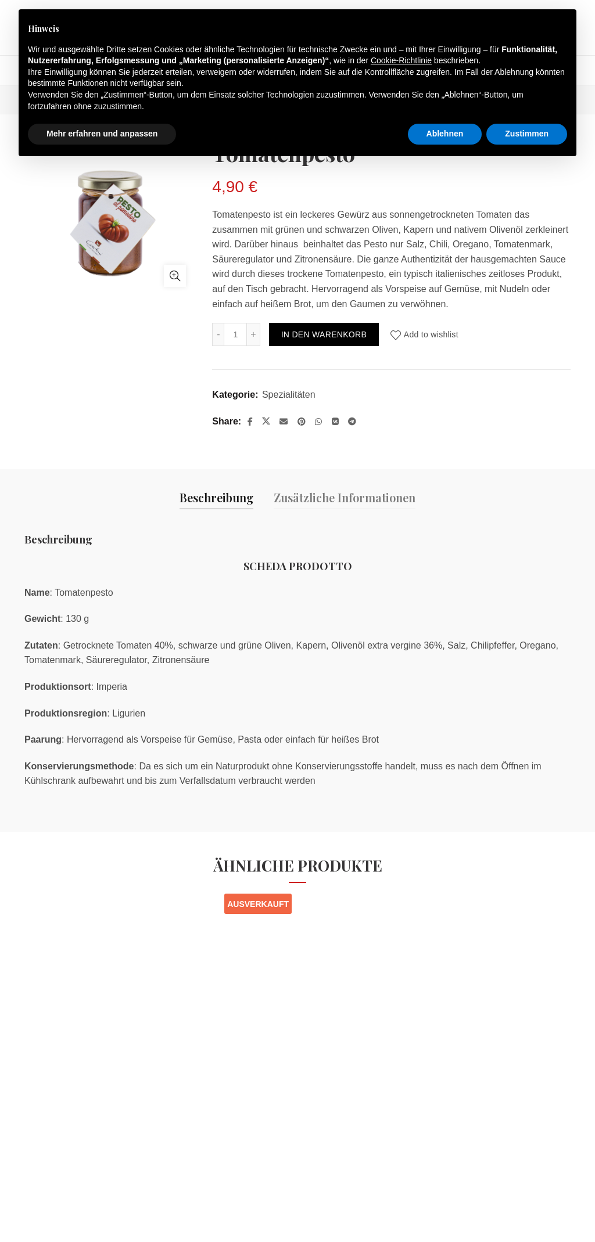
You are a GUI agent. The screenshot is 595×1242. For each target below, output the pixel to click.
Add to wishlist (431, 334)
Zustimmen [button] (527, 133)
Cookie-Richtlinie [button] (401, 60)
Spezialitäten (289, 394)
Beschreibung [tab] (216, 497)
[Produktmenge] (235, 334)
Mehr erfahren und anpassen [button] (101, 133)
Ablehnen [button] (445, 133)
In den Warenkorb (324, 334)
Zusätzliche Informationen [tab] (344, 497)
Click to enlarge (175, 276)
